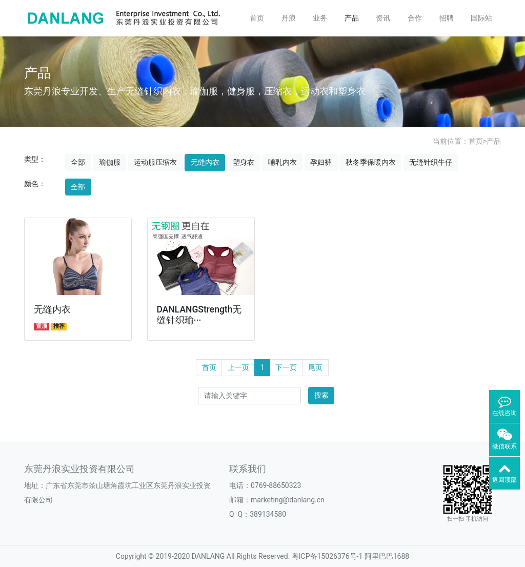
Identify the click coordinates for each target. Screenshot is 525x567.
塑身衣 (243, 162)
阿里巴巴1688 (387, 556)
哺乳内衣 (282, 162)
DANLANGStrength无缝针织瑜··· (199, 314)
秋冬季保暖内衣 (371, 162)
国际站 (481, 18)
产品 (352, 18)
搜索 (321, 395)
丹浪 (288, 18)
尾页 (315, 367)
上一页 (238, 367)
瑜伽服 (109, 162)
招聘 (446, 18)
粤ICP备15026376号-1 (327, 556)
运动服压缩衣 (155, 162)
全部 (78, 162)
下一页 (286, 367)
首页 (257, 18)
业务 (320, 18)
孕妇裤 (321, 162)
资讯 (383, 18)
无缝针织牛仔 (430, 162)
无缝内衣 (205, 162)
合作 (415, 18)
